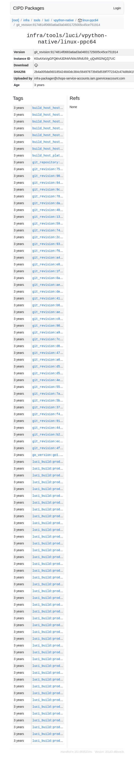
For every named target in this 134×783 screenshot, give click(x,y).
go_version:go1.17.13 (50, 455)
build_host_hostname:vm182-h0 (58, 115)
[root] (15, 20)
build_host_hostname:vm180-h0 (58, 142)
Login (117, 8)
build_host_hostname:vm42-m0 (57, 121)
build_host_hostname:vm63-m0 (57, 128)
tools (37, 20)
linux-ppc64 (88, 20)
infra (26, 20)
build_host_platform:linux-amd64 (61, 155)
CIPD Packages (28, 8)
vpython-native (64, 20)
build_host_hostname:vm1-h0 (56, 135)
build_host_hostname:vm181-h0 (58, 108)
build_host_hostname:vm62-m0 (57, 149)
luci (47, 20)
